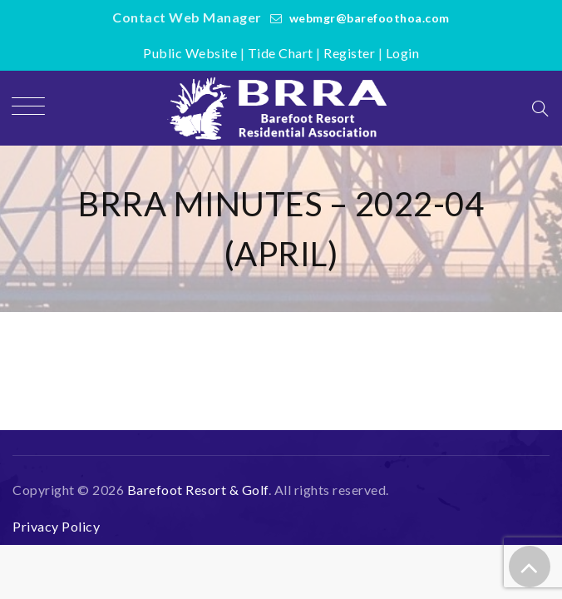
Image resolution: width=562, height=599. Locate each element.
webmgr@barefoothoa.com (369, 18)
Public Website (190, 53)
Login (403, 53)
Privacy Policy (56, 526)
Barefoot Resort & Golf (198, 490)
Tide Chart (280, 53)
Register (349, 53)
